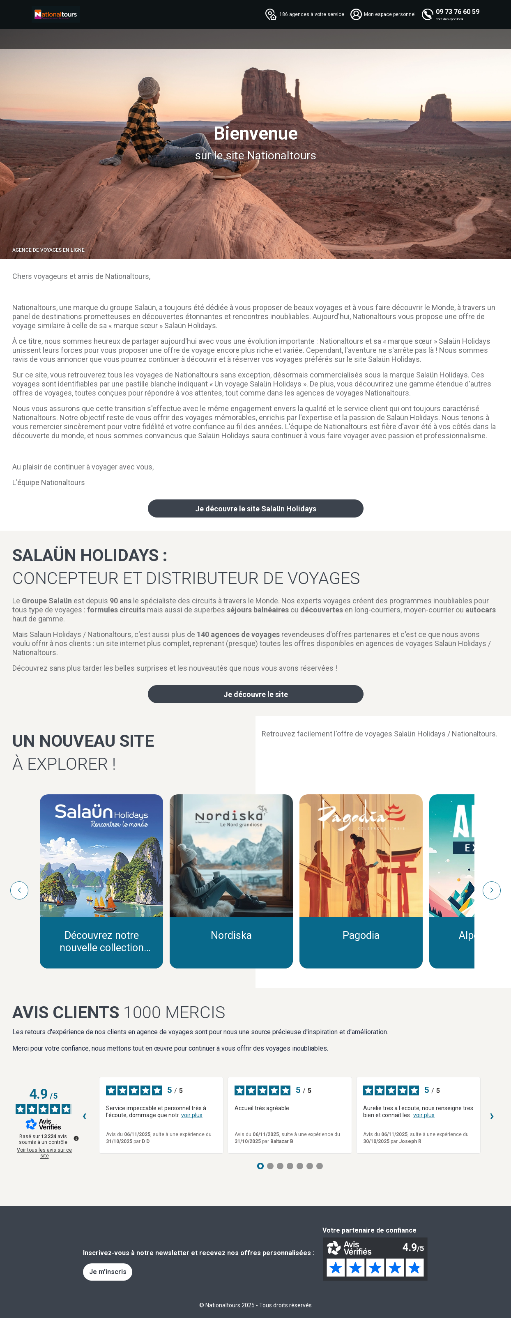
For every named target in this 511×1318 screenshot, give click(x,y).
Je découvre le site (255, 694)
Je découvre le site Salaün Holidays (255, 508)
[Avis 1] (260, 1166)
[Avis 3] (280, 1166)
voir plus (192, 1115)
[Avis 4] (290, 1166)
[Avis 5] (300, 1166)
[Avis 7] (319, 1166)
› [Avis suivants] (492, 1115)
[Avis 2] (270, 1166)
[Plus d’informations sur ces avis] (75, 1137)
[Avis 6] (309, 1166)
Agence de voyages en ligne (48, 250)
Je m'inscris (108, 1272)
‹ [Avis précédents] (84, 1115)
